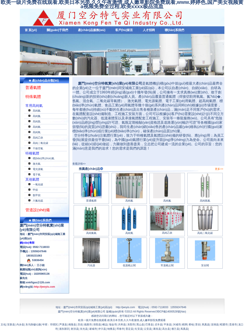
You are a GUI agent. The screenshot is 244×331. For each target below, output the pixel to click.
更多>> (219, 168)
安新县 (11, 324)
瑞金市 (113, 324)
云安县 (148, 328)
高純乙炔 (38, 137)
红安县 (139, 328)
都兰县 (175, 328)
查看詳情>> (79, 163)
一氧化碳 (38, 184)
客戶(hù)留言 (124, 30)
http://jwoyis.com (125, 307)
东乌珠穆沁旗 (33, 324)
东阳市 (131, 324)
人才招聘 (149, 30)
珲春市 (120, 328)
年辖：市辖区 (50, 324)
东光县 (84, 328)
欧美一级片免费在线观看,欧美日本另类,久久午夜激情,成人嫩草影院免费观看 (122, 320)
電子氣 (36, 174)
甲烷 (35, 189)
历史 (80, 324)
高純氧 (36, 132)
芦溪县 (63, 324)
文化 (3, 324)
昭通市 (224, 324)
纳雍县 (111, 328)
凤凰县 (206, 324)
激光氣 (36, 163)
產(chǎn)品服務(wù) (91, 30)
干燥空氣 (38, 148)
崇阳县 (97, 324)
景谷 (197, 324)
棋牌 (184, 324)
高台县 (166, 328)
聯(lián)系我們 (174, 30)
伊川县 (102, 328)
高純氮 (36, 116)
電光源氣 (38, 169)
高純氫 (36, 126)
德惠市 (88, 324)
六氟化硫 (38, 200)
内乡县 (20, 324)
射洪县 (75, 328)
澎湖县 (215, 324)
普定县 (129, 328)
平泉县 (167, 324)
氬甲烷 (36, 195)
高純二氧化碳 (40, 143)
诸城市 (93, 328)
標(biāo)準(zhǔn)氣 (43, 158)
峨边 (104, 324)
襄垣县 (157, 328)
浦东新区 (64, 328)
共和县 (122, 324)
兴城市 (177, 324)
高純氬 (36, 121)
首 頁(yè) (31, 30)
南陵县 (72, 324)
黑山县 (140, 324)
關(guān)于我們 (57, 30)
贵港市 (233, 324)
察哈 (191, 324)
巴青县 (149, 324)
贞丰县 (158, 324)
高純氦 (36, 110)
